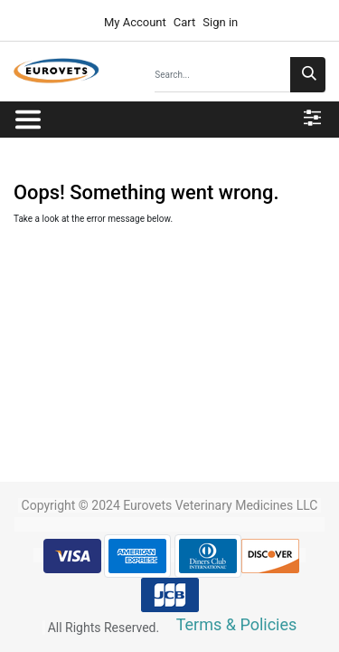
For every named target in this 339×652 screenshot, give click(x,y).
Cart (185, 22)
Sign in (220, 22)
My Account (133, 22)
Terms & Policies (236, 624)
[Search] (307, 74)
